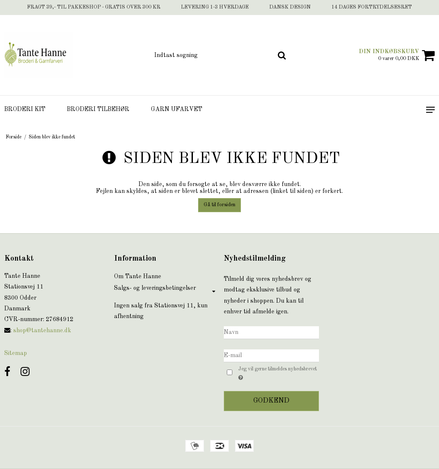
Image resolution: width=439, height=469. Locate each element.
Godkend (271, 400)
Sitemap (15, 353)
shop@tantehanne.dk (42, 331)
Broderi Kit (24, 109)
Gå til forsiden (219, 204)
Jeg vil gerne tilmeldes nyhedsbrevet (277, 373)
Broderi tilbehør (98, 109)
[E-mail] (271, 355)
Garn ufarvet (176, 109)
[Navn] (271, 332)
